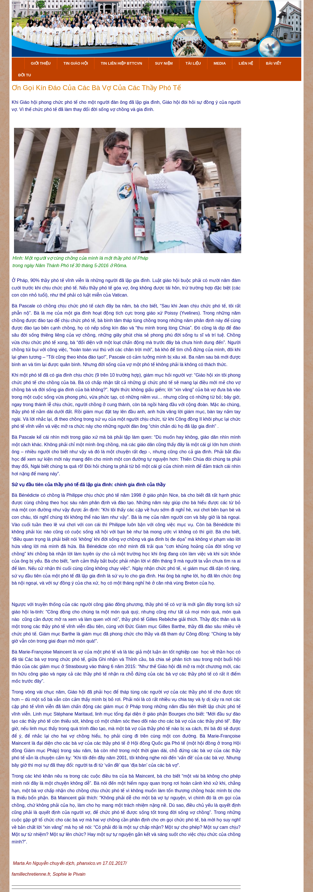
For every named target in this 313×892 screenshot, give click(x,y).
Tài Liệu (193, 63)
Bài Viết (273, 63)
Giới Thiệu (41, 63)
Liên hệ (246, 63)
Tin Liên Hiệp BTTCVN (121, 63)
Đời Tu (24, 75)
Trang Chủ (18, 63)
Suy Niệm (164, 63)
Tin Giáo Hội (76, 63)
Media (220, 63)
